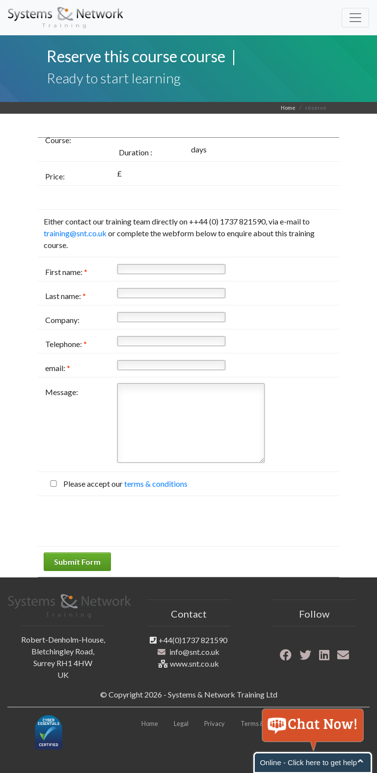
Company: (62, 319)
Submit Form (77, 561)
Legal (181, 723)
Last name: (65, 295)
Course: (58, 140)
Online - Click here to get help (308, 762)
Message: (61, 392)
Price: (55, 176)
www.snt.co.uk (194, 663)
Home (288, 107)
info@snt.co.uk (194, 651)
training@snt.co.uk (75, 233)
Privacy (214, 723)
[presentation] (118, 521)
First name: (66, 271)
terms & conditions (156, 483)
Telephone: (66, 344)
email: (57, 368)
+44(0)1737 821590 (193, 640)
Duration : (135, 152)
